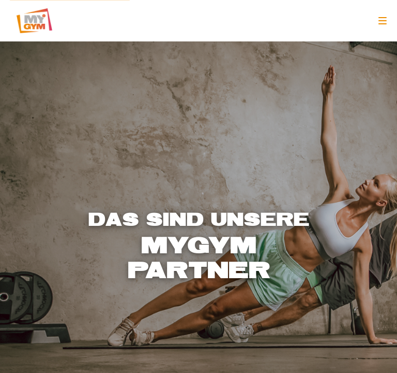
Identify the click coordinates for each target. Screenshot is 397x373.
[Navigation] (382, 20)
